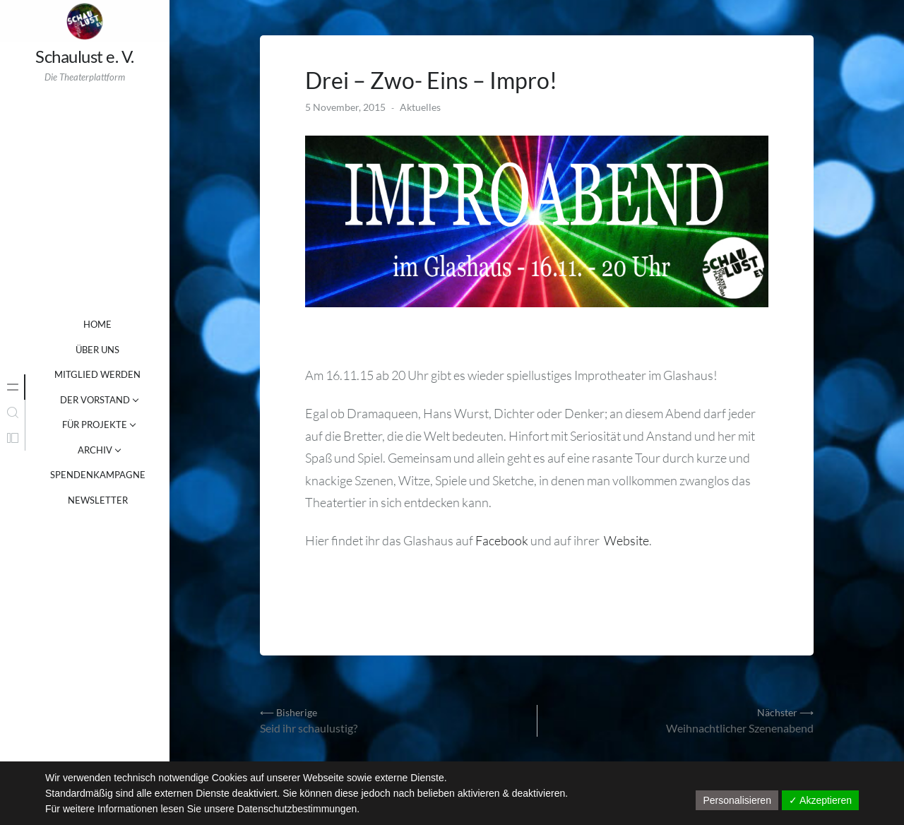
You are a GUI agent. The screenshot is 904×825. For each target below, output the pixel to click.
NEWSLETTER (98, 500)
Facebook (501, 540)
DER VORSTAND (95, 399)
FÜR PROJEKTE (94, 424)
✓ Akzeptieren (820, 800)
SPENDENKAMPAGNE (97, 474)
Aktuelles (420, 107)
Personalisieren (737, 800)
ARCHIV (95, 450)
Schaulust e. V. (84, 56)
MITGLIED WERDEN (97, 374)
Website (626, 540)
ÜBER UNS (97, 349)
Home (97, 324)
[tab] (12, 387)
